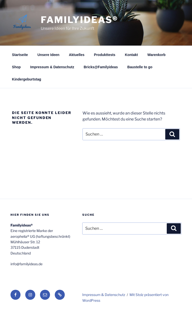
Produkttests (105, 55)
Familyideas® (79, 19)
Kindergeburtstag (26, 79)
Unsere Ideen (49, 55)
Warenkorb (157, 55)
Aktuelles (76, 55)
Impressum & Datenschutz (52, 67)
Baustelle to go (139, 67)
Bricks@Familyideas (101, 67)
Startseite (20, 55)
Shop (16, 67)
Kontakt (131, 55)
